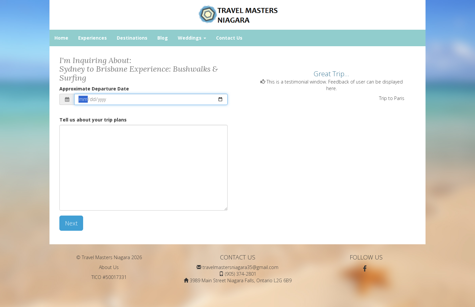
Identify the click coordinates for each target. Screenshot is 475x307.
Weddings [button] (192, 38)
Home (61, 38)
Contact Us (229, 38)
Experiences (92, 38)
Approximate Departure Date (94, 88)
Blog (162, 38)
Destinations (132, 38)
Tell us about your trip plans (93, 120)
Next (71, 223)
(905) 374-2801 (240, 274)
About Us (109, 267)
